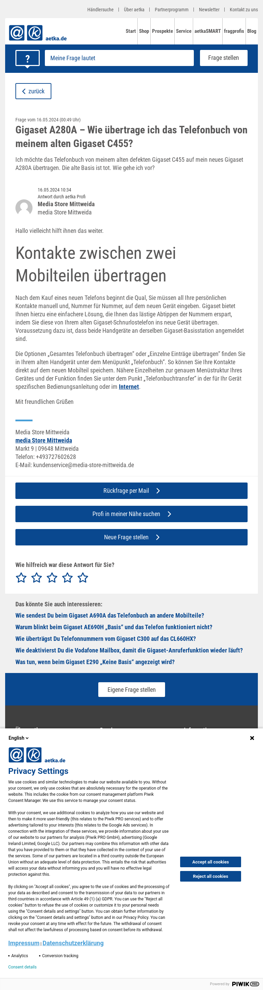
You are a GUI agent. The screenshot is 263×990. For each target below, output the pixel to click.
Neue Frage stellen (131, 537)
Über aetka (134, 9)
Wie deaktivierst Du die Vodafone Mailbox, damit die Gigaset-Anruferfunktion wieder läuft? (129, 650)
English (19, 738)
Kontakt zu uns (244, 9)
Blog (251, 31)
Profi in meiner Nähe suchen (131, 513)
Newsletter (209, 9)
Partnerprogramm (172, 9)
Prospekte (162, 31)
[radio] (21, 577)
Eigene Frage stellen (132, 689)
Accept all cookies (210, 861)
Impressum (23, 943)
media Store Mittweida (43, 440)
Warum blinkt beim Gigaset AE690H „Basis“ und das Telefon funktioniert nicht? (113, 627)
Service (183, 31)
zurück (33, 91)
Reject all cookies (210, 876)
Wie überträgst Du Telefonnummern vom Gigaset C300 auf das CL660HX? (105, 638)
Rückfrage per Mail (131, 490)
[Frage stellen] (119, 58)
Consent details (22, 967)
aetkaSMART (208, 31)
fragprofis (234, 31)
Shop (144, 31)
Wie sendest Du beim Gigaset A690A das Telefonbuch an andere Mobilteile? (109, 615)
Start (131, 31)
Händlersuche (100, 9)
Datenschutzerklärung (73, 943)
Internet (129, 386)
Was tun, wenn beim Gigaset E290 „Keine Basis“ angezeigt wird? (95, 661)
